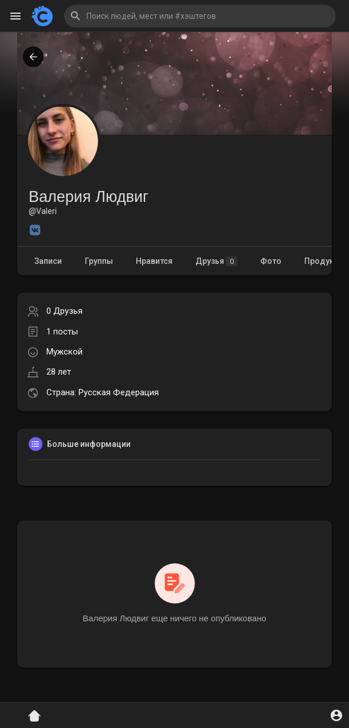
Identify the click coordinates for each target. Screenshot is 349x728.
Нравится (154, 261)
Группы (99, 261)
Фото (270, 261)
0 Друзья (64, 311)
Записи (48, 261)
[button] (200, 16)
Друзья (216, 261)
